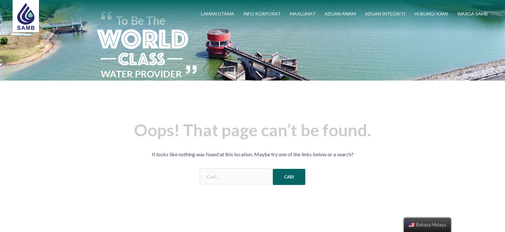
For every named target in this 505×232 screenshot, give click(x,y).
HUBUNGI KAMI (431, 13)
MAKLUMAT (303, 13)
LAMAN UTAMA (217, 13)
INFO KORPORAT (262, 13)
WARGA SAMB (472, 13)
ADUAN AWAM (340, 13)
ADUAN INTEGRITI (385, 13)
